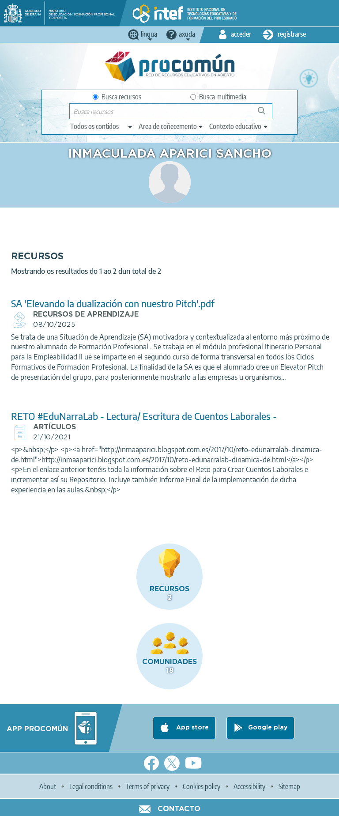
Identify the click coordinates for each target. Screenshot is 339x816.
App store (191, 727)
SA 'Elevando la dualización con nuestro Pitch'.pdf (113, 304)
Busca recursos (117, 96)
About (47, 786)
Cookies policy (201, 786)
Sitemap (289, 786)
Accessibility (249, 786)
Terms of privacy (148, 786)
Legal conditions (91, 786)
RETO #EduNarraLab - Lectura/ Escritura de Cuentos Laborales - (144, 416)
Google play (267, 727)
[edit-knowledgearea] (171, 126)
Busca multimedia (218, 96)
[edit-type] (102, 126)
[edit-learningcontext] (239, 126)
